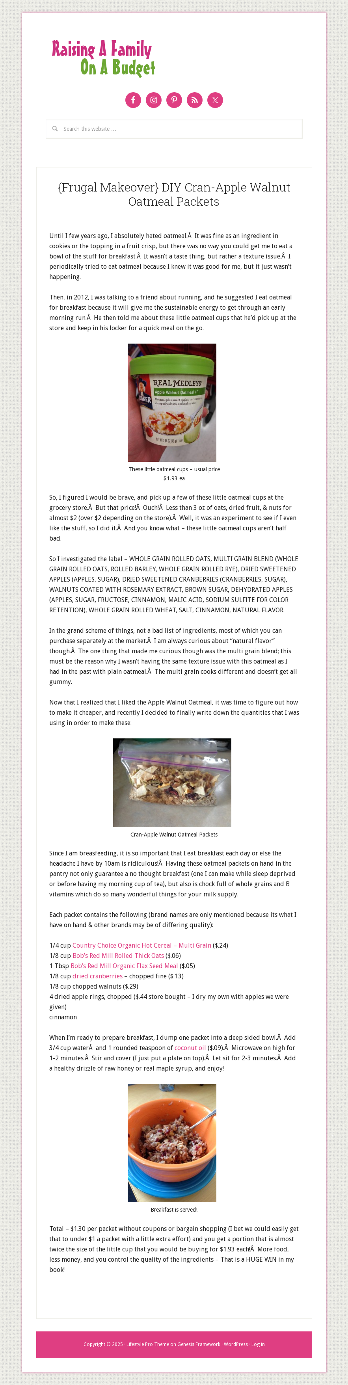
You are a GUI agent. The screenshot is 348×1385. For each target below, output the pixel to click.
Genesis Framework (198, 1344)
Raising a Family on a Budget (174, 58)
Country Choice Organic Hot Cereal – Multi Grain (142, 945)
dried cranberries (98, 976)
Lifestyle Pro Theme (148, 1344)
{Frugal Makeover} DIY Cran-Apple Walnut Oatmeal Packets (174, 194)
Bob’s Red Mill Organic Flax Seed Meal (124, 966)
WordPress (236, 1344)
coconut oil (191, 1048)
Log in (258, 1344)
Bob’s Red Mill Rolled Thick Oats (118, 955)
